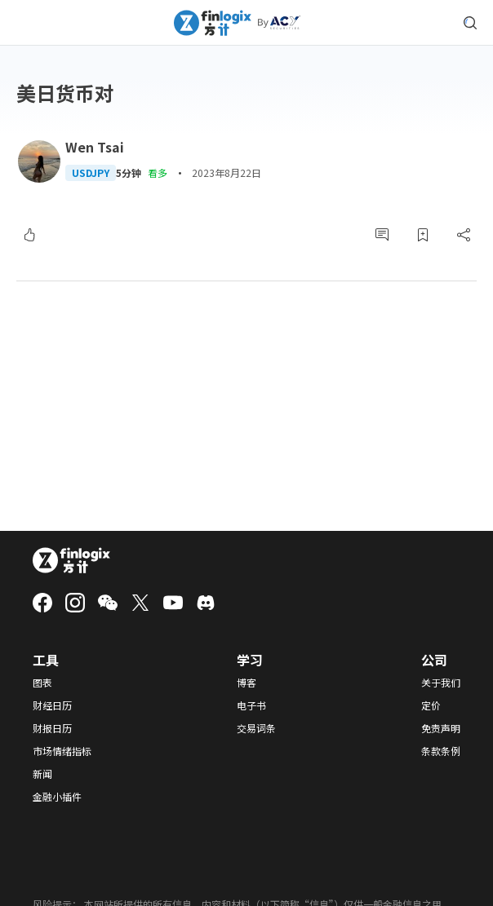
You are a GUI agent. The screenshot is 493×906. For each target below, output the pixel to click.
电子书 (251, 705)
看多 (157, 172)
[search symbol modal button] (470, 23)
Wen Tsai (94, 147)
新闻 (42, 773)
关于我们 (440, 682)
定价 (431, 705)
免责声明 (440, 728)
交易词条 (256, 728)
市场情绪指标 (62, 751)
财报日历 (52, 728)
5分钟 (128, 172)
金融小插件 (57, 796)
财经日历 (52, 705)
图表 (42, 682)
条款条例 (440, 751)
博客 (246, 682)
